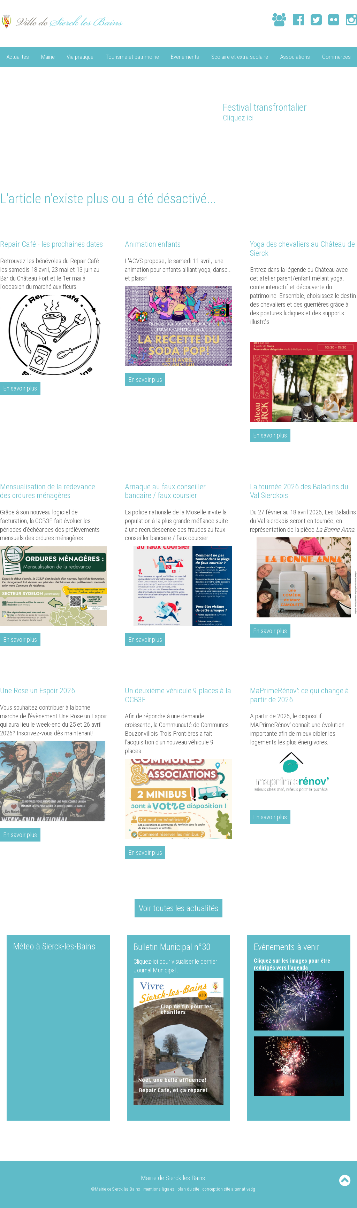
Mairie (48, 56)
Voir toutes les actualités (178, 908)
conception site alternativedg (229, 1189)
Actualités (17, 56)
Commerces (336, 56)
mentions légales (159, 1189)
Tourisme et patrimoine (132, 56)
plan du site (188, 1189)
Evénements (185, 56)
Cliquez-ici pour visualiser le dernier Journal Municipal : (177, 966)
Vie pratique (80, 56)
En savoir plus (20, 388)
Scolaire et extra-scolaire (239, 56)
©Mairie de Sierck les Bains (115, 1189)
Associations (295, 56)
